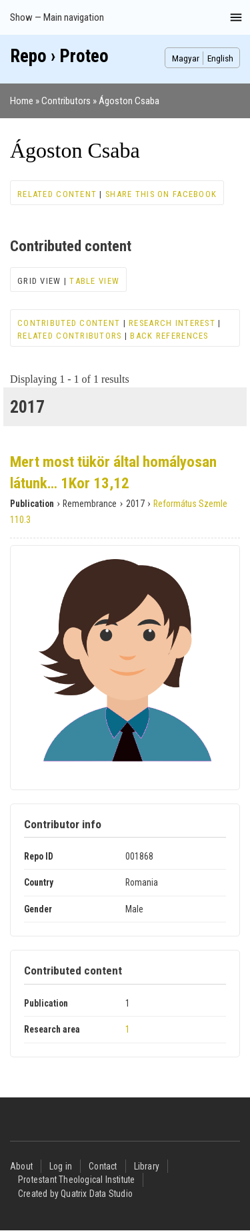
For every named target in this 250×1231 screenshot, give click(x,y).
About (21, 1166)
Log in (60, 1166)
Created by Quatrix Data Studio (75, 1193)
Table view (94, 281)
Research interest (172, 323)
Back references (169, 336)
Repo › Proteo (59, 56)
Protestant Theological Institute (76, 1179)
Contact (103, 1166)
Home (21, 101)
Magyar (185, 58)
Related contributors (69, 336)
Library (146, 1166)
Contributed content (68, 323)
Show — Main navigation (57, 17)
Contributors (66, 101)
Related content (57, 194)
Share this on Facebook (161, 194)
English (220, 58)
